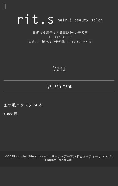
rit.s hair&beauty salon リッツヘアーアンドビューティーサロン (61, 156)
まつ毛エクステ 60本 (23, 105)
